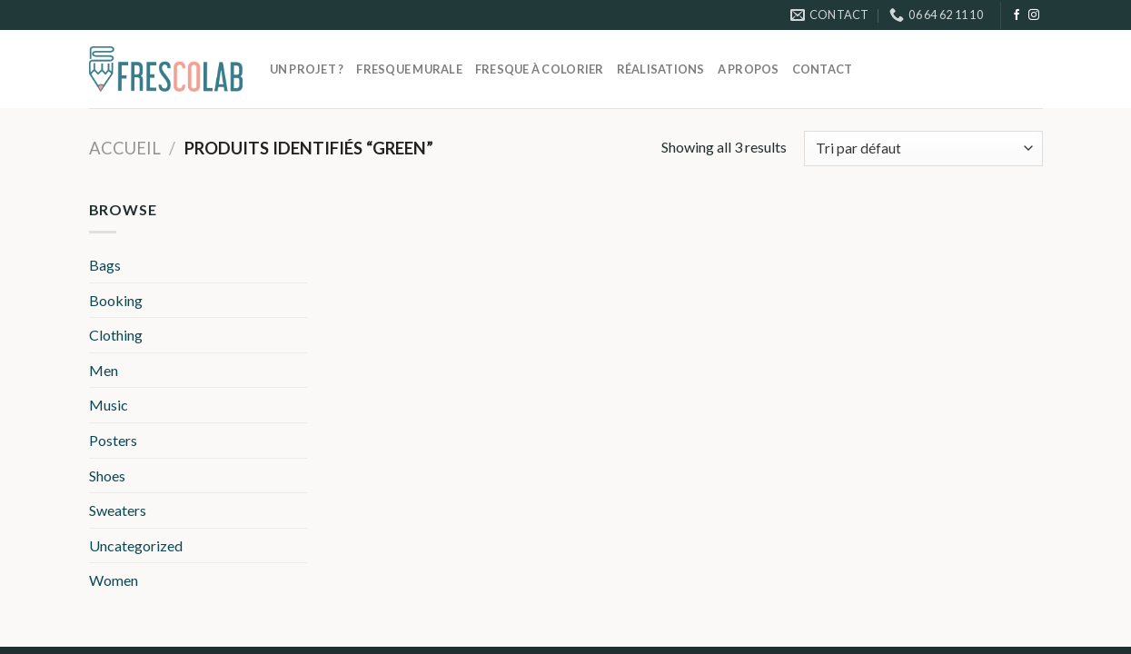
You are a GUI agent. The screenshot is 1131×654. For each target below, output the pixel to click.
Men (103, 370)
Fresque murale (409, 69)
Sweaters (117, 510)
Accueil (125, 148)
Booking (116, 300)
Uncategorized (136, 545)
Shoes (107, 475)
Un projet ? (307, 69)
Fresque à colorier (539, 69)
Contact (822, 69)
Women (113, 580)
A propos (748, 69)
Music (108, 404)
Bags (105, 264)
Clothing (116, 334)
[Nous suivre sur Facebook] (1016, 15)
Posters (113, 440)
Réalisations (661, 69)
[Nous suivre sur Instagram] (1033, 15)
